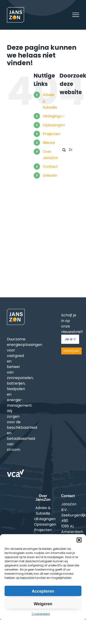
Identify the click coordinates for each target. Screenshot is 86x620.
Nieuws (49, 142)
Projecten (51, 133)
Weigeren (43, 604)
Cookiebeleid (41, 614)
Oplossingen (54, 125)
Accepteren (43, 591)
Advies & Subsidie (43, 510)
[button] (79, 540)
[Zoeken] (64, 149)
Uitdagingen (53, 116)
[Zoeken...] (69, 149)
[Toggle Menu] (75, 15)
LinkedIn (50, 175)
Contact (50, 166)
